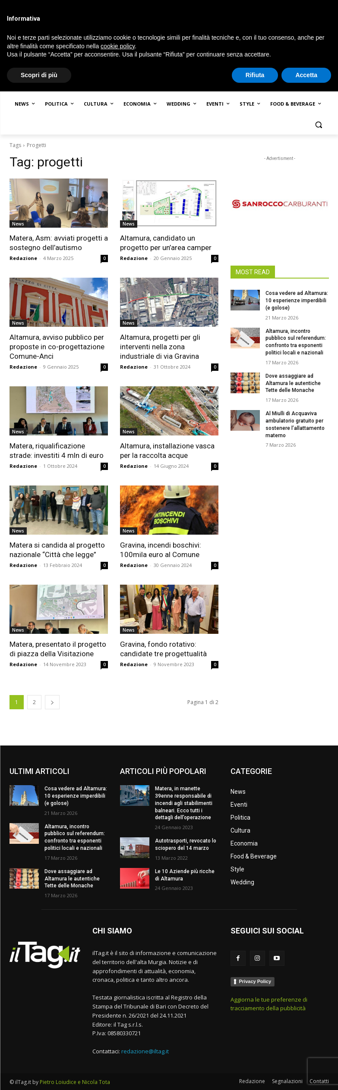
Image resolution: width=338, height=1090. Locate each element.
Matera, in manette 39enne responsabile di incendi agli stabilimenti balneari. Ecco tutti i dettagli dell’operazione (183, 803)
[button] (319, 125)
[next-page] (52, 702)
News (18, 224)
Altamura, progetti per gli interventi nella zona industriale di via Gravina (160, 346)
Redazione (23, 258)
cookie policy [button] (118, 1044)
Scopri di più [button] (39, 1073)
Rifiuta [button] (255, 1073)
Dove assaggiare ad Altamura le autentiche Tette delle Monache (293, 383)
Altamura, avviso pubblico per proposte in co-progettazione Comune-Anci (56, 346)
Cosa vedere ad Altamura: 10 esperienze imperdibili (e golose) (296, 300)
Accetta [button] (306, 1073)
